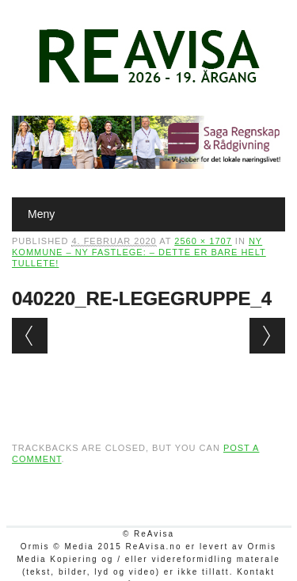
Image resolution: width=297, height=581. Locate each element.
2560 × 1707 (202, 241)
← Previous (30, 336)
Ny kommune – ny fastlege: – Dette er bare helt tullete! (139, 252)
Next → (267, 336)
